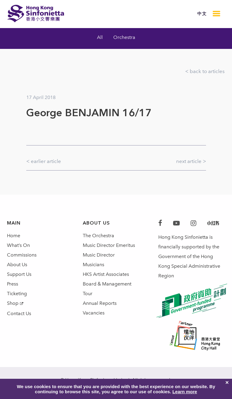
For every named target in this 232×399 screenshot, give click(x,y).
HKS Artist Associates (106, 274)
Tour (87, 293)
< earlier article (43, 161)
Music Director (99, 255)
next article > (191, 161)
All (100, 37)
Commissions (22, 255)
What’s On (18, 245)
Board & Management (107, 284)
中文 (202, 13)
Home (13, 235)
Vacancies (94, 313)
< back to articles (205, 71)
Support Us (19, 274)
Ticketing (17, 293)
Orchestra (124, 37)
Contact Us (19, 313)
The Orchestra (98, 235)
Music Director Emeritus (109, 245)
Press (12, 284)
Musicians (93, 264)
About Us (17, 264)
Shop (12, 303)
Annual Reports (100, 303)
